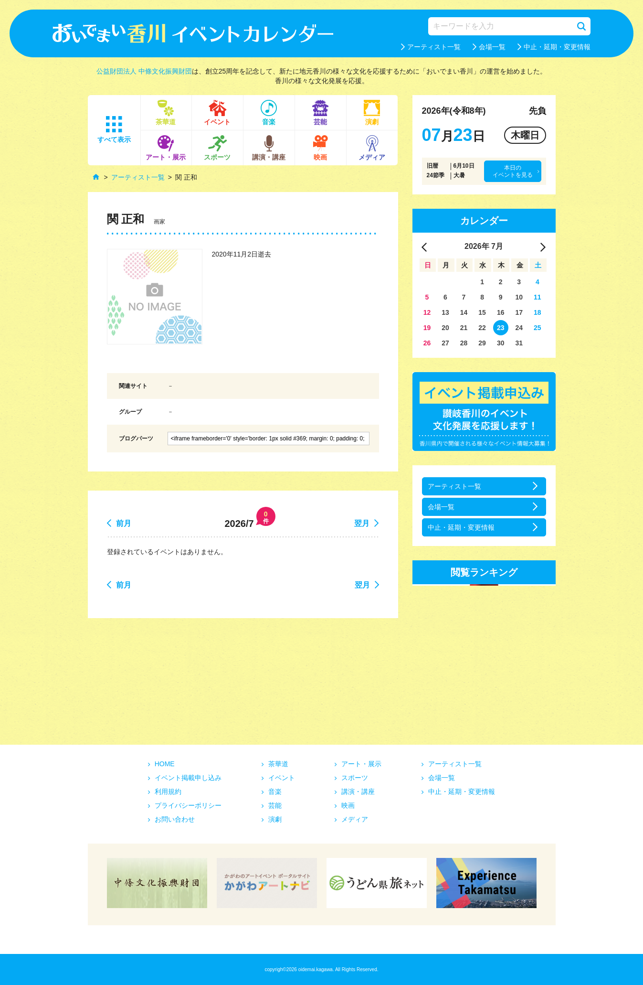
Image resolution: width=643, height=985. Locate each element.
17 (519, 312)
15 (482, 312)
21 (464, 328)
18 (537, 312)
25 (537, 328)
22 (482, 328)
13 (445, 312)
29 (482, 343)
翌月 (361, 523)
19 (427, 328)
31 (519, 343)
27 (445, 343)
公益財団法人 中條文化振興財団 (144, 71)
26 (427, 343)
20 (445, 328)
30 (501, 343)
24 (519, 328)
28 (464, 343)
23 (501, 328)
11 (537, 297)
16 (501, 312)
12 (427, 312)
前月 (123, 523)
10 (519, 297)
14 (464, 312)
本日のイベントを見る (513, 171)
